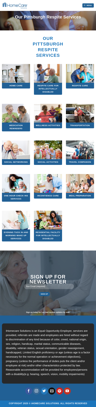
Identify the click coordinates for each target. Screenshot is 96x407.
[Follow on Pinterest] (59, 391)
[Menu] (88, 5)
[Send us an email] (51, 391)
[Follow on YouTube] (67, 391)
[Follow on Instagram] (36, 391)
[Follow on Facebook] (28, 391)
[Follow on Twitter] (44, 391)
